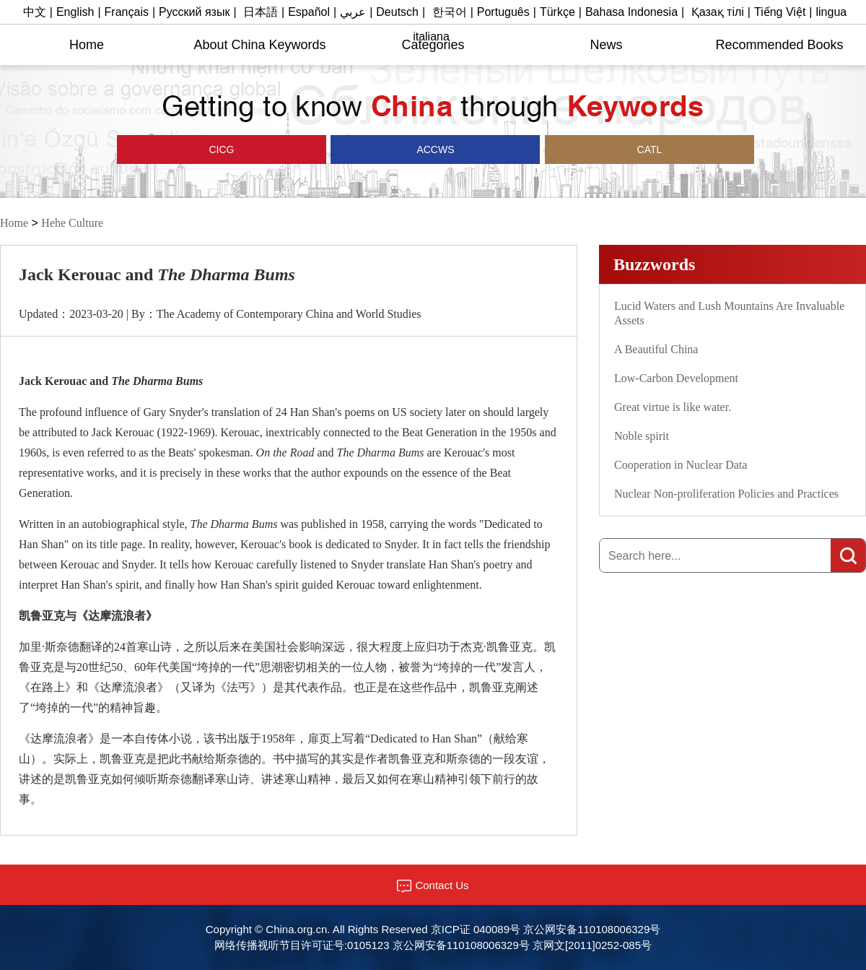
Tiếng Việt (779, 12)
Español (309, 12)
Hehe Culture (72, 223)
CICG (222, 149)
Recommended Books (779, 45)
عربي (353, 12)
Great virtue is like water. (672, 407)
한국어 (449, 12)
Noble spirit (641, 436)
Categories (432, 45)
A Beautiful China (656, 349)
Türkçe (557, 12)
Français (127, 12)
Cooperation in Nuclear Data (680, 465)
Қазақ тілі (717, 12)
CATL (649, 149)
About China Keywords (259, 45)
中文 (34, 12)
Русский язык (194, 12)
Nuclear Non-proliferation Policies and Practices (726, 494)
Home (86, 45)
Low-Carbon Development (676, 378)
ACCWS (435, 149)
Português (503, 12)
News (606, 45)
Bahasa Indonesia (631, 12)
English (75, 12)
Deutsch (397, 12)
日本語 (260, 12)
